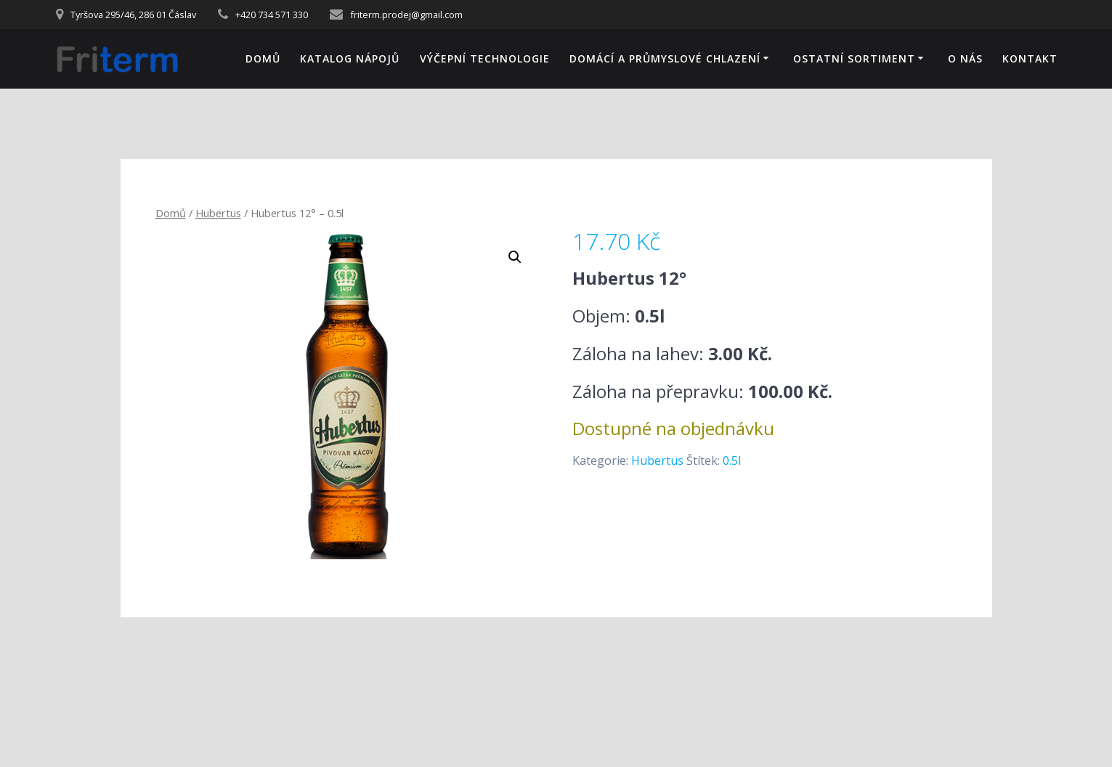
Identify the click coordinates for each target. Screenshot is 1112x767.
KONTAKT (1030, 58)
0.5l (732, 460)
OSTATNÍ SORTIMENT (854, 58)
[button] (515, 257)
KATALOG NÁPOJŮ (349, 58)
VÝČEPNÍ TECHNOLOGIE (485, 58)
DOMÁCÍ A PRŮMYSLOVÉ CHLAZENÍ (664, 58)
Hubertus (218, 213)
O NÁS (965, 58)
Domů (262, 58)
